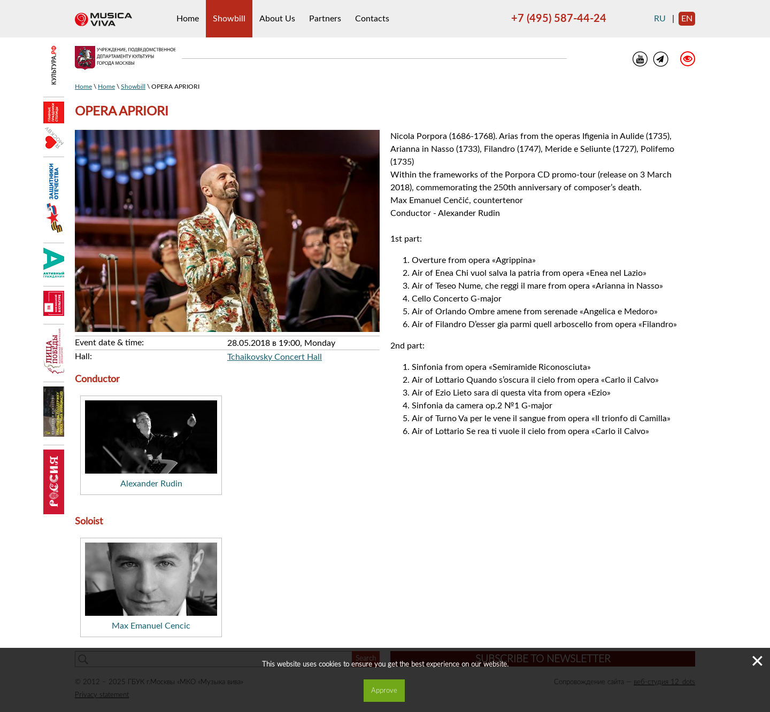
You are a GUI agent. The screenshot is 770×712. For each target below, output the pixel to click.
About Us (277, 18)
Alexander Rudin (151, 483)
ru (660, 18)
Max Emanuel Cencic (151, 626)
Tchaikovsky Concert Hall (274, 357)
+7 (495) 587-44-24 (558, 18)
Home (187, 18)
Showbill (229, 18)
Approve (384, 690)
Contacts (372, 18)
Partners (325, 18)
